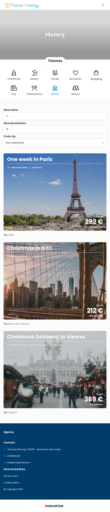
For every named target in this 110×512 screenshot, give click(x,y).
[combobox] (55, 129)
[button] (55, 142)
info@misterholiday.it (18, 462)
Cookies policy (11, 482)
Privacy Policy (11, 476)
